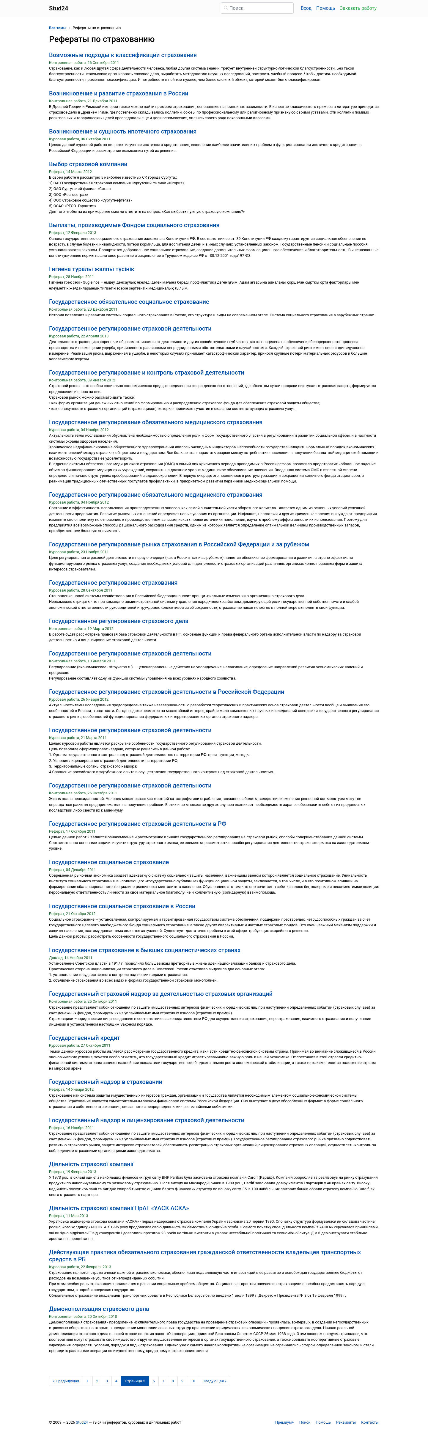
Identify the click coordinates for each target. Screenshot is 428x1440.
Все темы (57, 28)
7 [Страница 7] (163, 1381)
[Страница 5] (135, 1381)
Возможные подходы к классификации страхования (123, 55)
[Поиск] (257, 8)
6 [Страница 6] (153, 1381)
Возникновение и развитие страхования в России (118, 93)
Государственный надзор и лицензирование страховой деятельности (146, 1120)
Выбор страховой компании (88, 164)
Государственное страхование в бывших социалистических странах (144, 950)
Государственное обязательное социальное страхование (129, 301)
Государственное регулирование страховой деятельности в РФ (137, 823)
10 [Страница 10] (193, 1381)
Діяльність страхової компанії (91, 1164)
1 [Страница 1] (87, 1381)
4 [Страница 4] (116, 1381)
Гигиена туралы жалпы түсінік (91, 269)
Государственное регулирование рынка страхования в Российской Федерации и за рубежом (179, 544)
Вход (306, 8)
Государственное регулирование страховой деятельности (130, 328)
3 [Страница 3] (107, 1381)
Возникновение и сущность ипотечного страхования (122, 131)
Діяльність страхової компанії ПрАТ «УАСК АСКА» (119, 1208)
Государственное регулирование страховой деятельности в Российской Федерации (166, 691)
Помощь (325, 8)
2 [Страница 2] (97, 1381)
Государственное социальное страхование (109, 862)
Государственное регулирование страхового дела (118, 621)
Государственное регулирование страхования (113, 582)
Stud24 (82, 1422)
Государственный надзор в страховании (105, 1081)
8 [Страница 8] (173, 1381)
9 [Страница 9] (182, 1381)
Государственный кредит (84, 1037)
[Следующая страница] (215, 1381)
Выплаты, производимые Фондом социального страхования (134, 225)
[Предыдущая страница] (66, 1381)
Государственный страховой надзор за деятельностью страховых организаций (161, 993)
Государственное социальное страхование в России (122, 906)
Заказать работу (358, 8)
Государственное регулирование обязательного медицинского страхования (155, 422)
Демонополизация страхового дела (99, 1308)
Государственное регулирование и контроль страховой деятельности (146, 372)
